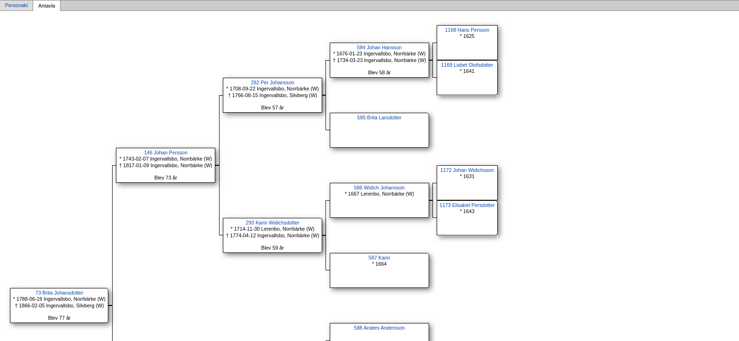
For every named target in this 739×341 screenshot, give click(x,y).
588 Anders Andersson (379, 328)
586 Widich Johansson (379, 187)
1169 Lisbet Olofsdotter (467, 65)
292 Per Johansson (272, 82)
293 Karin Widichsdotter (272, 222)
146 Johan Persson (165, 152)
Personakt (16, 6)
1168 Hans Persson (467, 30)
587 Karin (379, 257)
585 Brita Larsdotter (379, 117)
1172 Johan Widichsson (467, 170)
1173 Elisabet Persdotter (467, 205)
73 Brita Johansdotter (59, 293)
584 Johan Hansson (379, 47)
